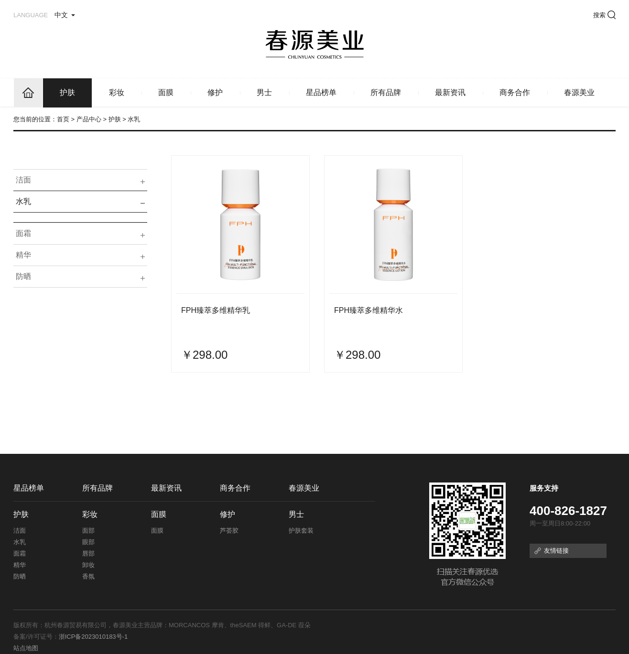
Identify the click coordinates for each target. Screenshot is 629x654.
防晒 (23, 276)
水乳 (23, 201)
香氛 (88, 576)
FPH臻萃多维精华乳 (215, 310)
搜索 (604, 15)
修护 (215, 92)
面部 (88, 530)
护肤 (67, 92)
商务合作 (514, 92)
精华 (23, 255)
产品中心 (88, 119)
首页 (63, 119)
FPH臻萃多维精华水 (368, 310)
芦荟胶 (229, 530)
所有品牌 (385, 92)
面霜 (23, 233)
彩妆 (116, 92)
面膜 (166, 92)
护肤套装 (301, 530)
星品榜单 (321, 92)
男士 (264, 92)
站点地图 (25, 648)
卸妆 (88, 564)
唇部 (88, 553)
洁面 (23, 180)
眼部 (88, 542)
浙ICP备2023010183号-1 (93, 636)
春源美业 (579, 92)
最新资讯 (450, 92)
